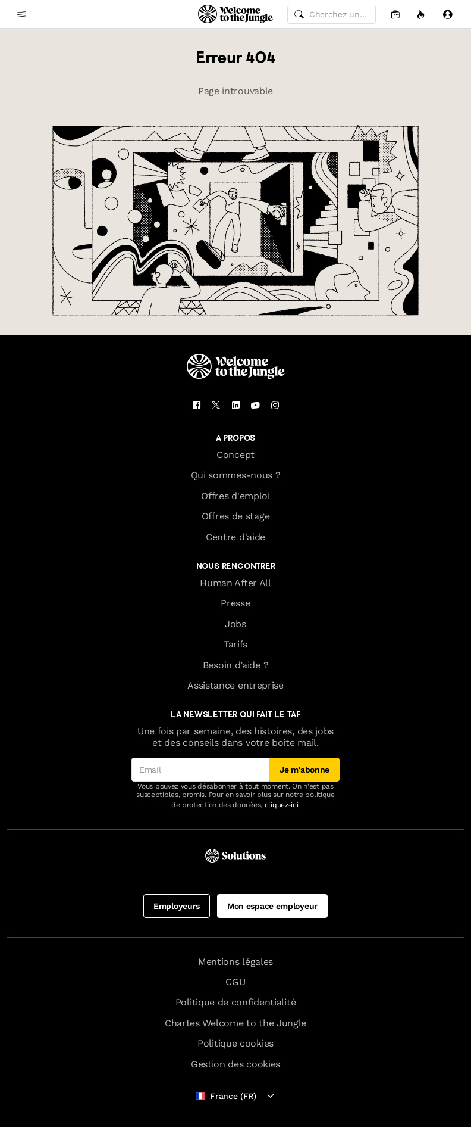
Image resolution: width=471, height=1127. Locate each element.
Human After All (235, 583)
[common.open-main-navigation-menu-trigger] (21, 14)
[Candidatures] (395, 14)
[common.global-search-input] (331, 14)
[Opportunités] (421, 14)
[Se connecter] (447, 14)
